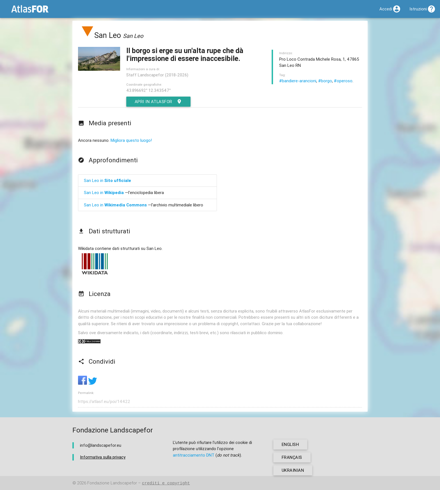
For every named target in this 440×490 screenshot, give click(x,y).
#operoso (343, 80)
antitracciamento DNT (193, 455)
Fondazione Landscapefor (112, 483)
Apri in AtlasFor (159, 102)
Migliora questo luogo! (131, 140)
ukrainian (293, 470)
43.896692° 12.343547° (148, 90)
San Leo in (107, 180)
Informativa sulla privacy (102, 457)
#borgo (325, 80)
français (292, 457)
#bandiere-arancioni (297, 80)
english (290, 444)
